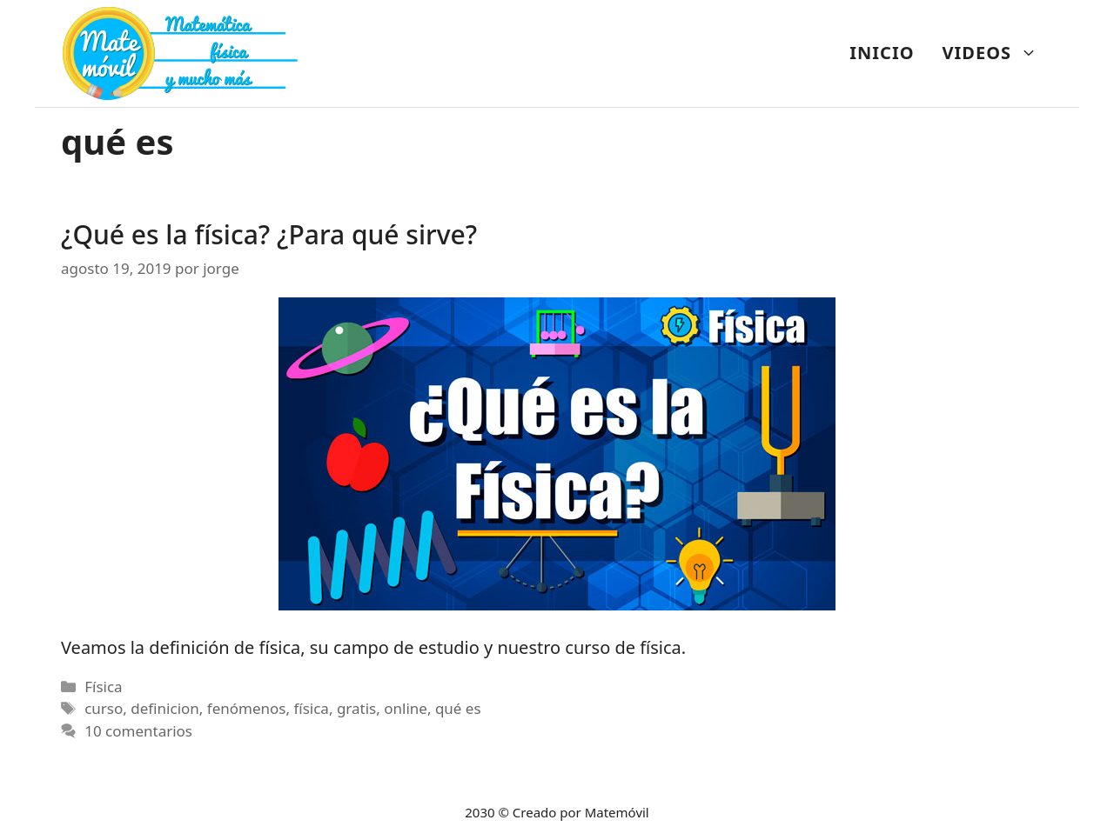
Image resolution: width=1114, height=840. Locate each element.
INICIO (881, 52)
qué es (458, 708)
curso (103, 708)
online (405, 708)
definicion (165, 708)
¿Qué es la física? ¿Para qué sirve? (269, 234)
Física (103, 687)
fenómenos (246, 708)
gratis (356, 708)
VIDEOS (997, 53)
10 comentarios (138, 731)
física (310, 708)
